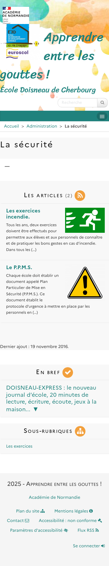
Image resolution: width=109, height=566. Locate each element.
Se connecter (89, 546)
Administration (41, 126)
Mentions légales (73, 511)
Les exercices (19, 446)
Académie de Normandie (54, 497)
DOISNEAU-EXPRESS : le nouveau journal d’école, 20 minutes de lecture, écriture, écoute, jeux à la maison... (51, 398)
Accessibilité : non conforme (70, 520)
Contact (18, 520)
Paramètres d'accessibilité (39, 530)
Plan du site (30, 511)
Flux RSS (88, 530)
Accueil (11, 126)
